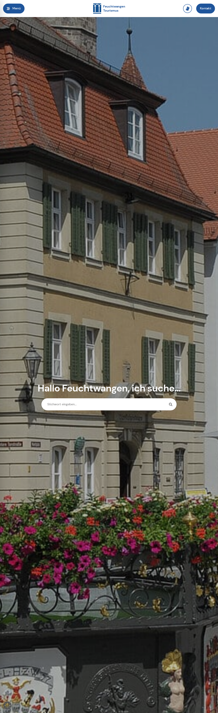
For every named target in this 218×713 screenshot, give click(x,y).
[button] (7, 705)
